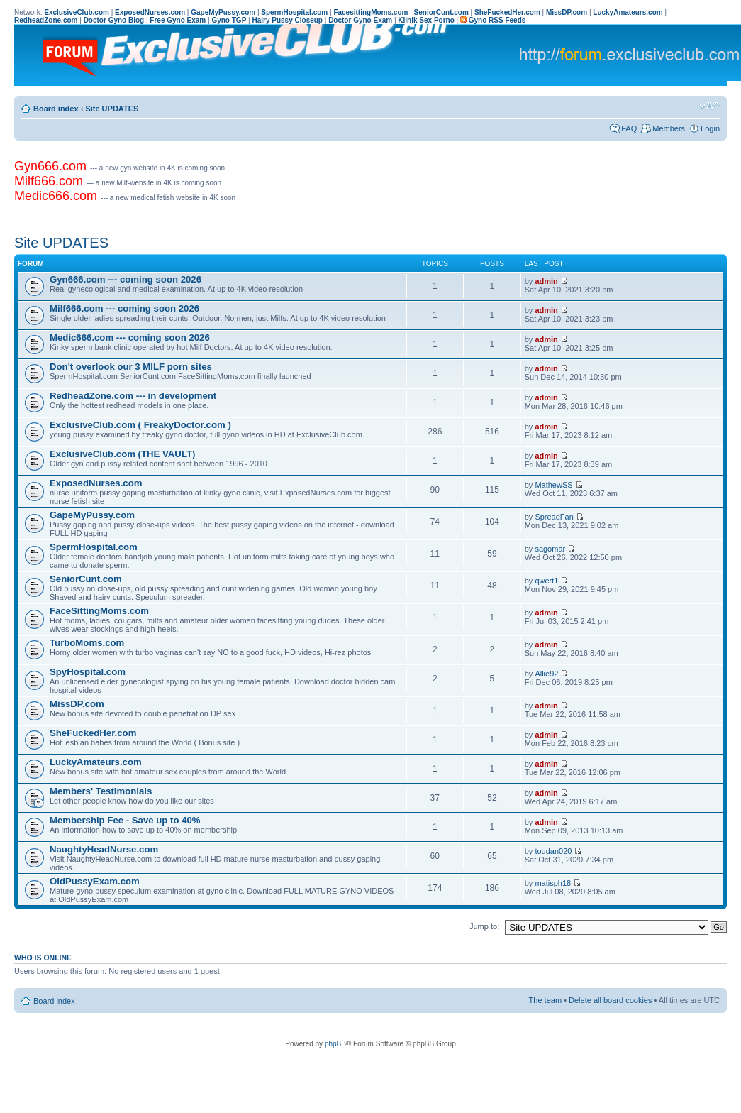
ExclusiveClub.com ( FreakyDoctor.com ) (140, 425)
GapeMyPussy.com (92, 515)
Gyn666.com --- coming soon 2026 (125, 279)
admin (546, 281)
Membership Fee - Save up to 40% (125, 820)
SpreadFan (554, 516)
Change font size (709, 105)
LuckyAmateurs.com (96, 762)
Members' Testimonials (101, 791)
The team (545, 1000)
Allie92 (546, 673)
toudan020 (553, 851)
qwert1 (546, 580)
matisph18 (553, 883)
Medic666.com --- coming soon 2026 (130, 337)
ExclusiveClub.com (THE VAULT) (122, 454)
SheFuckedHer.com (93, 733)
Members (668, 128)
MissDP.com (77, 703)
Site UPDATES (111, 108)
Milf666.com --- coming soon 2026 (124, 308)
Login (710, 128)
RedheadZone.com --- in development (133, 395)
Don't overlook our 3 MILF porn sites (131, 366)
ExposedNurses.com (96, 483)
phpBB (335, 1044)
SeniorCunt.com (86, 579)
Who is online (43, 957)
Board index (56, 108)
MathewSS (553, 485)
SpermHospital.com (94, 547)
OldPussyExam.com (95, 881)
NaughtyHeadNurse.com (104, 849)
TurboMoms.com (87, 642)
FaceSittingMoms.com (99, 610)
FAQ (629, 128)
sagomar (550, 548)
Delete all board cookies (610, 1000)
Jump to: (484, 926)
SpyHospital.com (88, 672)
